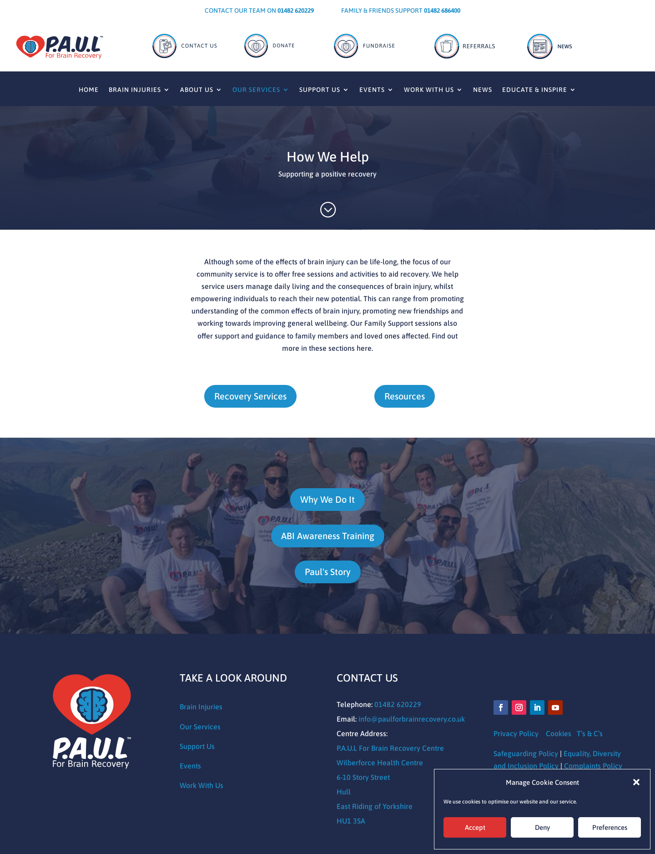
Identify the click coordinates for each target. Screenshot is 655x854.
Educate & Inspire (534, 89)
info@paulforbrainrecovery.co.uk (411, 719)
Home (89, 89)
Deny (542, 827)
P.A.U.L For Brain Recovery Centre (390, 748)
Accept (475, 827)
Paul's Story (328, 571)
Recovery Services (250, 396)
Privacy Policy (517, 733)
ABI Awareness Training (327, 536)
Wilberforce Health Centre (380, 762)
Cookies (558, 733)
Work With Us (429, 89)
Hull (344, 792)
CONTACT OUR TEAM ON (259, 10)
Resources (404, 396)
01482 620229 (397, 704)
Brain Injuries (135, 89)
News (482, 89)
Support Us (319, 89)
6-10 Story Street (363, 777)
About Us (196, 89)
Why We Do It (327, 499)
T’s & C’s (590, 733)
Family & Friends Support (400, 10)
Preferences (609, 827)
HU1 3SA (351, 821)
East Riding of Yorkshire (375, 806)
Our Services (256, 89)
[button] (636, 782)
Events (372, 89)
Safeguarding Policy (526, 753)
